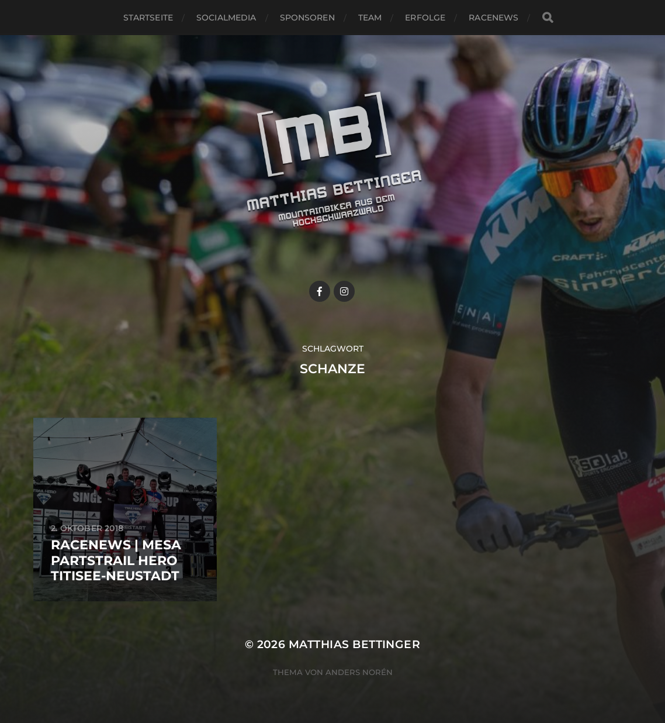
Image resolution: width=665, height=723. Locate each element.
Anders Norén (359, 672)
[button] (640, 16)
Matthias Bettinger (354, 644)
